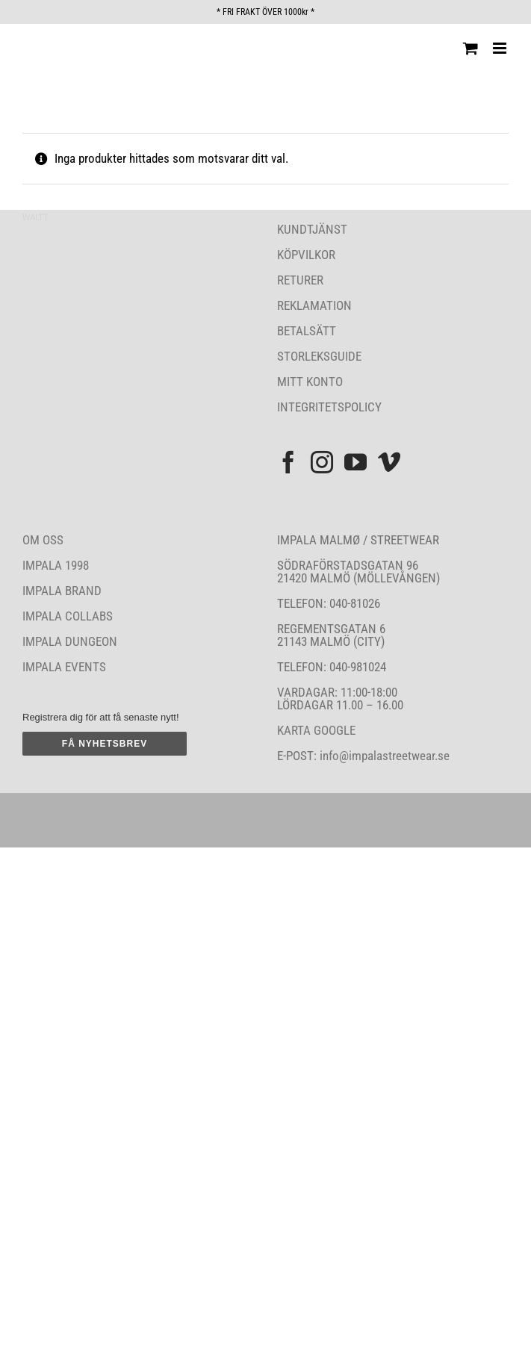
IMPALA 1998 (55, 565)
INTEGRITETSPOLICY (329, 406)
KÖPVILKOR (306, 254)
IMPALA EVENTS (64, 666)
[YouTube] (355, 462)
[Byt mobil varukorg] (470, 48)
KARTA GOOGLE (316, 730)
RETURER (300, 280)
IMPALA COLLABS (67, 616)
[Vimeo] (389, 462)
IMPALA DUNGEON (69, 641)
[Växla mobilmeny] (501, 48)
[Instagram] (322, 462)
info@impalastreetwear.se (383, 755)
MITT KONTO (310, 381)
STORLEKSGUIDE (319, 356)
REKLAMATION (314, 305)
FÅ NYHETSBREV (104, 743)
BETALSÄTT (306, 330)
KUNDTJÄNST (312, 229)
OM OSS (42, 539)
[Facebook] (288, 462)
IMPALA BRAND (62, 590)
